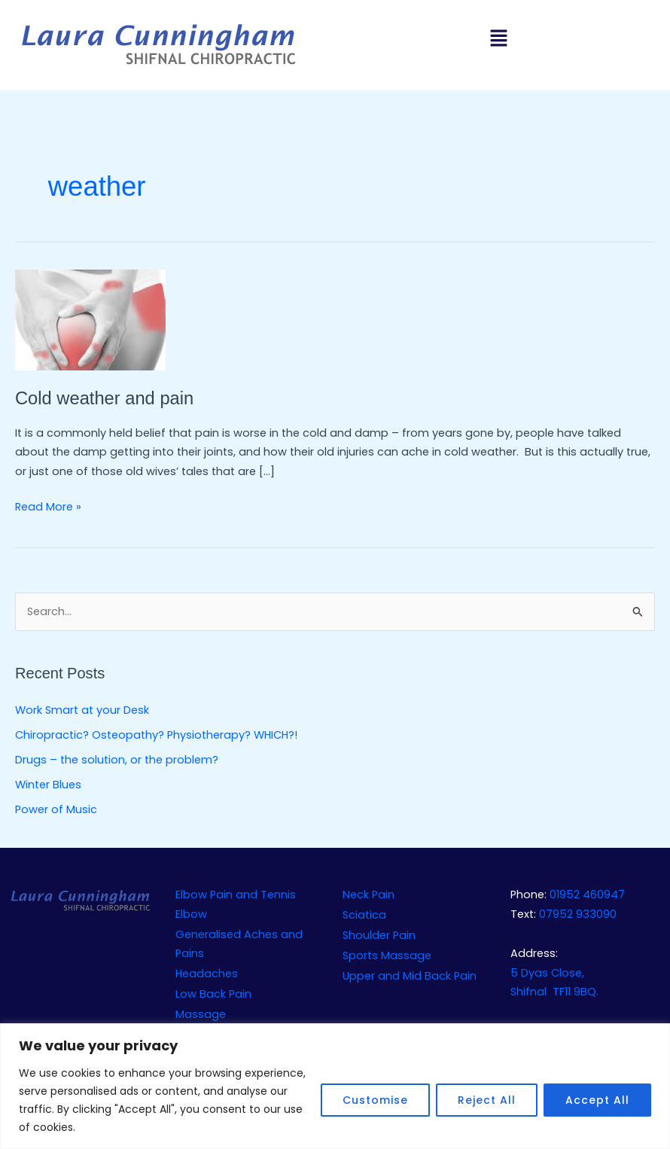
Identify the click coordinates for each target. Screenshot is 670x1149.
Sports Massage (387, 955)
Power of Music (56, 809)
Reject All (487, 1100)
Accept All (597, 1100)
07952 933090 (578, 914)
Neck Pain (368, 894)
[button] (498, 39)
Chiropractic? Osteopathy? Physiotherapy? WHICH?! (156, 734)
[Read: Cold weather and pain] (90, 319)
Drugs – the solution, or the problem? (116, 759)
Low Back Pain (213, 993)
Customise (375, 1100)
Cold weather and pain (104, 398)
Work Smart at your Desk (82, 710)
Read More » (48, 506)
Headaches (206, 973)
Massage (200, 1014)
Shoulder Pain (379, 935)
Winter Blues (48, 784)
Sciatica (364, 914)
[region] (335, 1086)
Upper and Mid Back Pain (410, 975)
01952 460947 (587, 894)
